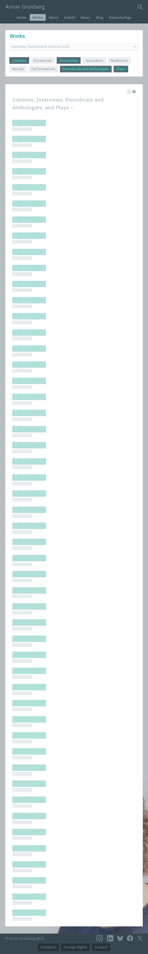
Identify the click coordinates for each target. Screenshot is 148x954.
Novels (18, 69)
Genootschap (120, 17)
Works (37, 17)
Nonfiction (119, 60)
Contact (101, 947)
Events (69, 17)
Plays (120, 69)
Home (22, 17)
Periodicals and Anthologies (86, 69)
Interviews (68, 60)
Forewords (43, 60)
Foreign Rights (75, 947)
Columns (19, 60)
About (54, 17)
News (85, 17)
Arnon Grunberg (25, 6)
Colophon (48, 947)
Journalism (94, 60)
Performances (43, 69)
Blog (99, 17)
